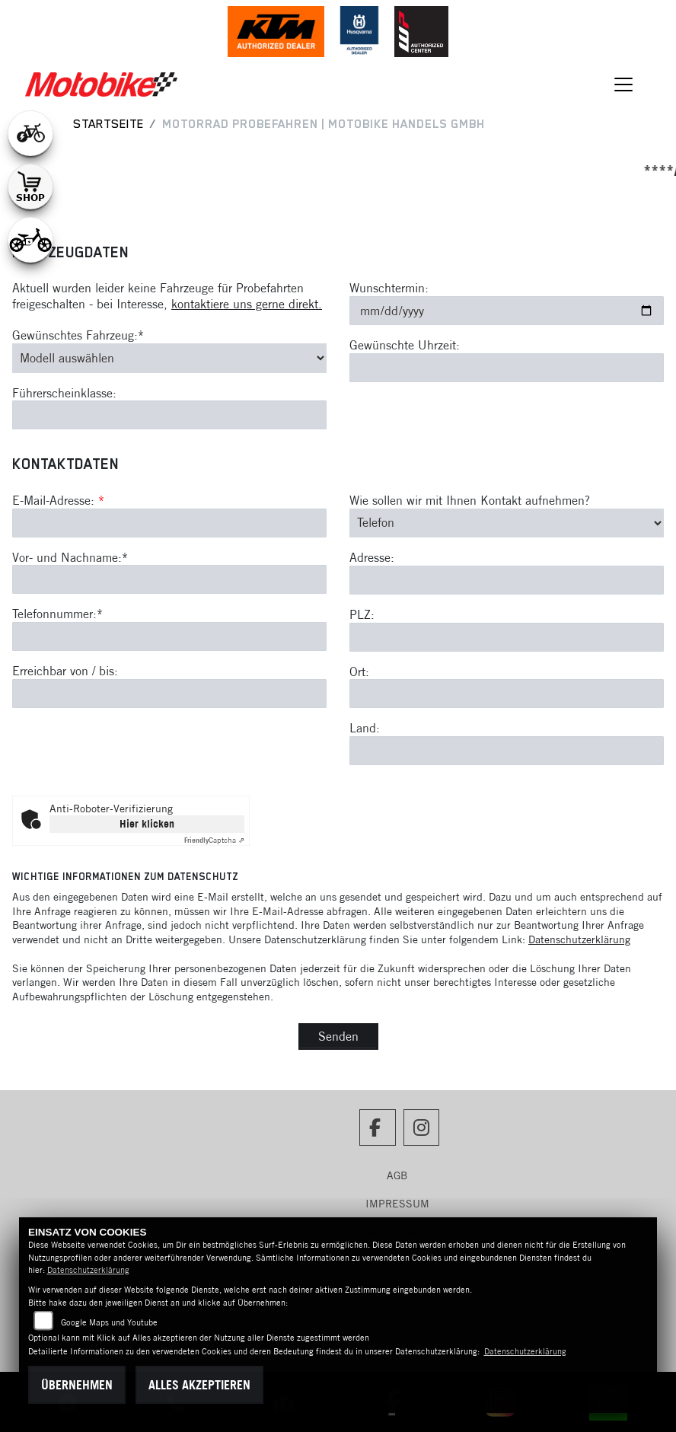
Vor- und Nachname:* (70, 557)
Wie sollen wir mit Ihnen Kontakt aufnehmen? (469, 500)
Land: (364, 727)
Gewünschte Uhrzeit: (404, 344)
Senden (338, 1036)
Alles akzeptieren (199, 1384)
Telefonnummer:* (57, 614)
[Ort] (506, 693)
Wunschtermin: (389, 287)
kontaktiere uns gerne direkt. (246, 303)
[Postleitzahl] (506, 637)
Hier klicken (147, 824)
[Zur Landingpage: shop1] (30, 186)
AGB (397, 1175)
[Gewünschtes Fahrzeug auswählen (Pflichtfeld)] (169, 357)
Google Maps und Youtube (109, 1322)
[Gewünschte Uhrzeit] (506, 367)
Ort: (359, 671)
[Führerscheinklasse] (169, 414)
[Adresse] (506, 580)
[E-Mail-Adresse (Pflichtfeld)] (169, 523)
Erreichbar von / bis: (65, 670)
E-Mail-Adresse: (58, 500)
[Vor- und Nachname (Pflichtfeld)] (169, 580)
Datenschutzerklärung (579, 939)
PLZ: (362, 614)
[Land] (506, 750)
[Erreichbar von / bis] (169, 693)
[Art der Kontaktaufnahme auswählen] (506, 523)
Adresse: (371, 557)
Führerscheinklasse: (64, 392)
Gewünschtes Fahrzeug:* (78, 335)
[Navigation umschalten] (623, 84)
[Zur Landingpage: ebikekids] (30, 240)
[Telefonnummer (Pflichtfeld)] (169, 636)
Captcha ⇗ (214, 840)
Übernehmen (77, 1384)
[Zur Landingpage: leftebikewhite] (30, 133)
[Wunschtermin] (506, 310)
